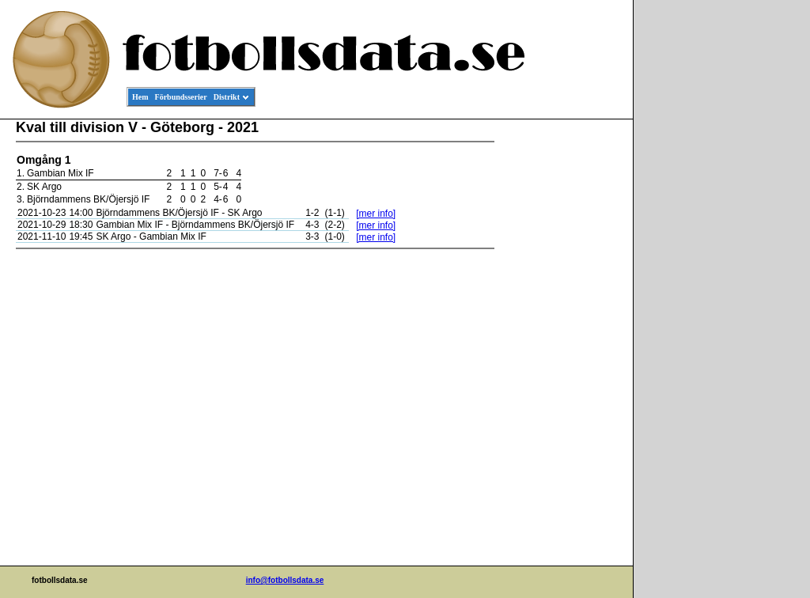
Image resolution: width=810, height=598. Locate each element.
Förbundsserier (181, 97)
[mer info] (376, 213)
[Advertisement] (561, 360)
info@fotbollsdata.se (285, 580)
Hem (140, 97)
